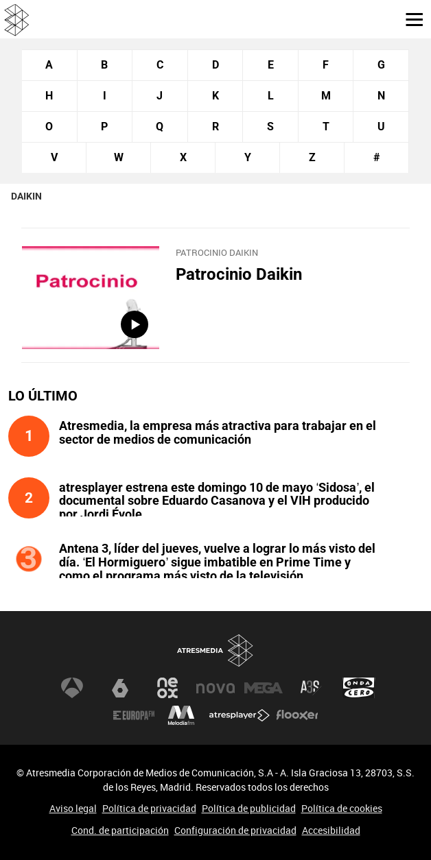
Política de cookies (341, 808)
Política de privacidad (149, 808)
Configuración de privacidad (235, 830)
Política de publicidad (249, 808)
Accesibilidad (331, 830)
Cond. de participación (120, 830)
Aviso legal (73, 808)
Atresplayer (239, 715)
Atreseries (310, 688)
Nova (215, 688)
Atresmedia (215, 650)
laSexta (120, 688)
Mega (263, 688)
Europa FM (133, 715)
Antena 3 (72, 688)
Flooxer (297, 715)
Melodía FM (181, 715)
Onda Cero (359, 688)
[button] (409, 18)
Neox (167, 688)
